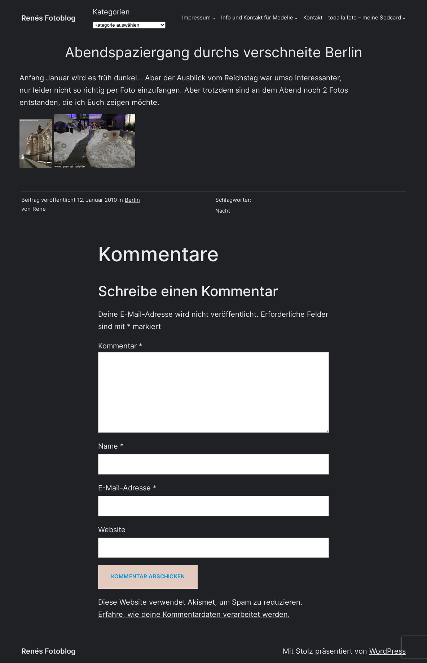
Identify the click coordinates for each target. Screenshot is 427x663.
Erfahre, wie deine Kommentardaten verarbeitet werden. (194, 614)
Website (112, 529)
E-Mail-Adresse (127, 488)
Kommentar (120, 346)
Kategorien (111, 12)
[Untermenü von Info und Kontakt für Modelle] (296, 18)
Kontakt (312, 17)
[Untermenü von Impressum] (213, 18)
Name (111, 446)
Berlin (132, 200)
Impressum (196, 17)
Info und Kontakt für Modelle (257, 17)
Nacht (222, 211)
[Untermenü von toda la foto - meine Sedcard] (404, 18)
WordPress (387, 651)
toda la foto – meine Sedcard (364, 17)
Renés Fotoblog (48, 18)
